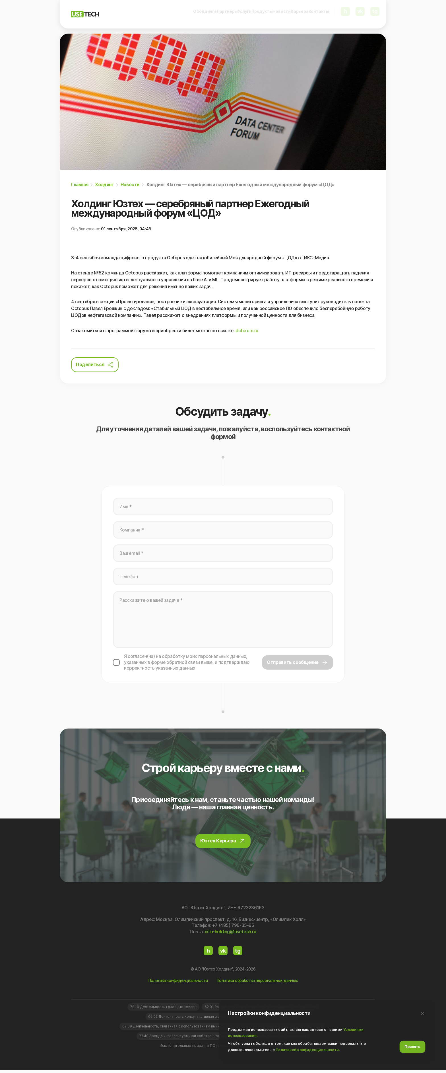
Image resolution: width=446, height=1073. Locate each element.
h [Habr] (208, 952)
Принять (412, 1046)
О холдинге (136, 14)
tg (376, 14)
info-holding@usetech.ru (230, 933)
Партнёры (170, 14)
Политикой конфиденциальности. (308, 1049)
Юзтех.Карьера (223, 843)
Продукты (227, 14)
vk (361, 14)
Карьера (288, 14)
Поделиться (95, 365)
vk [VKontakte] (223, 952)
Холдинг (105, 184)
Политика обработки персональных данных (258, 982)
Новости (259, 14)
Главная (80, 184)
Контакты (319, 14)
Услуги (199, 14)
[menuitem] (136, 14)
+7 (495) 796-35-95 (233, 927)
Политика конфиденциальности (176, 982)
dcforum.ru (248, 331)
